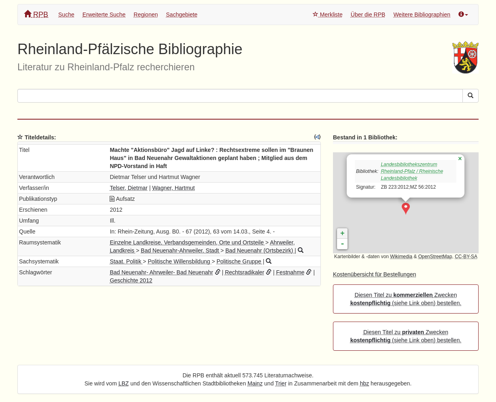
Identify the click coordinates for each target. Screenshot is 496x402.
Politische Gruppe (239, 261)
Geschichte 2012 (131, 280)
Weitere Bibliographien (421, 14)
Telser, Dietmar (128, 188)
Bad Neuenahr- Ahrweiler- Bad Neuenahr (161, 272)
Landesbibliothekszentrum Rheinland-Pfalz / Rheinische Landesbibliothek (412, 171)
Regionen (146, 14)
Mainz (255, 383)
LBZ (124, 383)
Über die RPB (368, 14)
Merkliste (328, 14)
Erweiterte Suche (104, 14)
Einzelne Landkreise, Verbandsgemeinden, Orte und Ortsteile (187, 242)
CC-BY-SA (466, 256)
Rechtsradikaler (244, 272)
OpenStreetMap (435, 256)
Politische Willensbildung (180, 261)
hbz (364, 383)
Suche (66, 14)
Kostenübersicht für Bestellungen (374, 274)
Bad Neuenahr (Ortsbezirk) (260, 250)
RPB (36, 14)
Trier (280, 383)
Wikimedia (401, 256)
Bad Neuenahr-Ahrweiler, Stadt (180, 250)
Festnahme (290, 272)
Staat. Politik (126, 261)
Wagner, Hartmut (173, 188)
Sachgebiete (181, 14)
